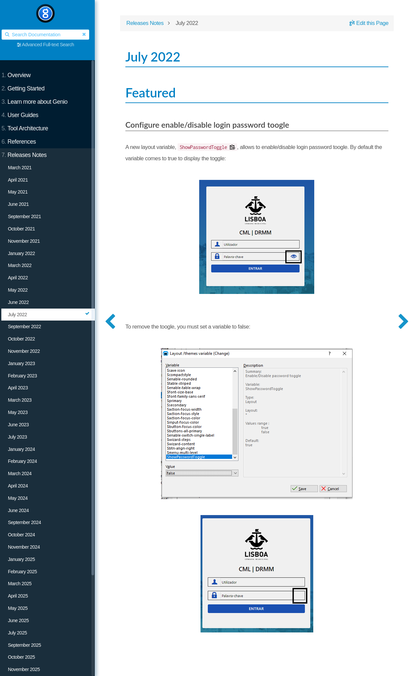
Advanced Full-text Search (52, 44)
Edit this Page (367, 24)
